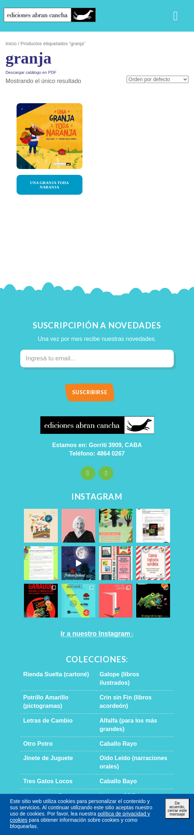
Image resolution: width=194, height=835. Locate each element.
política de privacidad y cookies (102, 819)
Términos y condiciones (124, 799)
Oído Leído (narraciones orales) (134, 733)
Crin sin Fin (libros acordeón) (132, 689)
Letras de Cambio (43, 704)
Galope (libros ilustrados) (127, 674)
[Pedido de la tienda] (159, 80)
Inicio (10, 43)
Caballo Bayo (114, 748)
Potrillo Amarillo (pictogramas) (57, 689)
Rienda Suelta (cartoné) (50, 674)
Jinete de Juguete (42, 733)
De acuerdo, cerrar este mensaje (177, 812)
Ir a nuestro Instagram (94, 633)
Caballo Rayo (114, 719)
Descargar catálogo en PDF (27, 72)
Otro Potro (36, 719)
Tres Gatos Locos (42, 748)
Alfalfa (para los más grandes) (132, 704)
